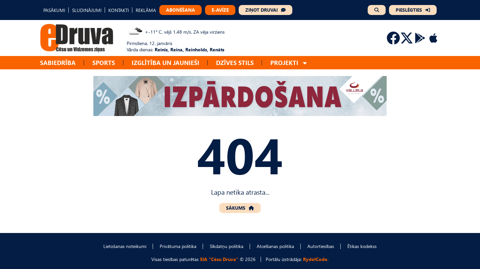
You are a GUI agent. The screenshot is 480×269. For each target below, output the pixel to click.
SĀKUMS (235, 208)
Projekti (284, 62)
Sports (103, 62)
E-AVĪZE (220, 10)
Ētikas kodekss (362, 246)
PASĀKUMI (54, 10)
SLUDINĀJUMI (87, 10)
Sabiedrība (58, 62)
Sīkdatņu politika (226, 246)
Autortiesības (320, 246)
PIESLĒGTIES (409, 10)
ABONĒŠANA (180, 10)
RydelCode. (316, 259)
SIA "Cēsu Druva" (219, 259)
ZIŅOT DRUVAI (261, 10)
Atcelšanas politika (275, 246)
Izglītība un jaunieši (165, 62)
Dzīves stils (235, 62)
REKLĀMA (146, 10)
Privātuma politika (178, 246)
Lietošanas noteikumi (124, 246)
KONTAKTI (118, 10)
